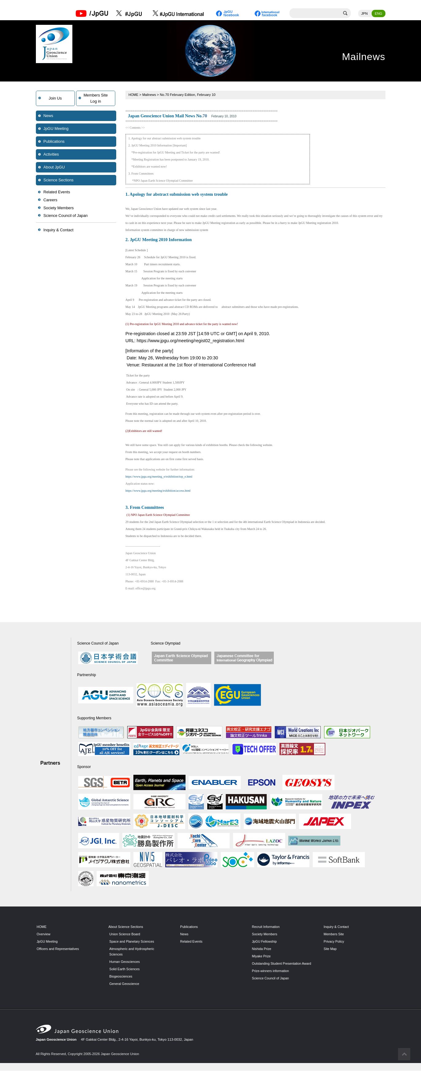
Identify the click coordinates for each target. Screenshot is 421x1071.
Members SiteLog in (95, 98)
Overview (44, 934)
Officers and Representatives (59, 949)
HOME (133, 95)
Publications (54, 141)
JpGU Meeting (56, 129)
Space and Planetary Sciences (132, 942)
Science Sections (59, 180)
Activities (51, 154)
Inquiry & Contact (59, 230)
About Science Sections (127, 927)
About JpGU (54, 167)
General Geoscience (125, 984)
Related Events (57, 192)
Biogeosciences (121, 976)
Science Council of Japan (66, 216)
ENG (378, 14)
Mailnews (150, 95)
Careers (51, 200)
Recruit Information (266, 927)
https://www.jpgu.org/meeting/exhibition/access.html (157, 491)
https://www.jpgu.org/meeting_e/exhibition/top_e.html (158, 477)
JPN (364, 14)
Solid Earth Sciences (125, 969)
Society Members (59, 208)
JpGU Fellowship (265, 942)
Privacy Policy (334, 942)
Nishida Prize (262, 949)
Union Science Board (125, 934)
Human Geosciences (125, 962)
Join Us (55, 98)
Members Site (334, 934)
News (48, 116)
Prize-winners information (271, 976)
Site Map (330, 949)
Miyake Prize (262, 956)
